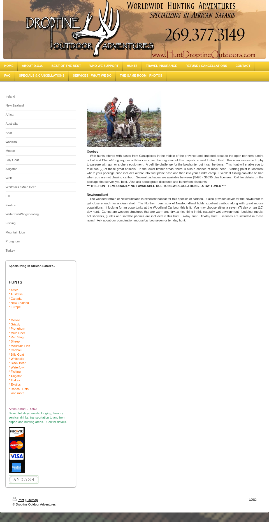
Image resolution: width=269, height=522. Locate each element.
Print (18, 500)
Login (252, 499)
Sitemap (32, 500)
